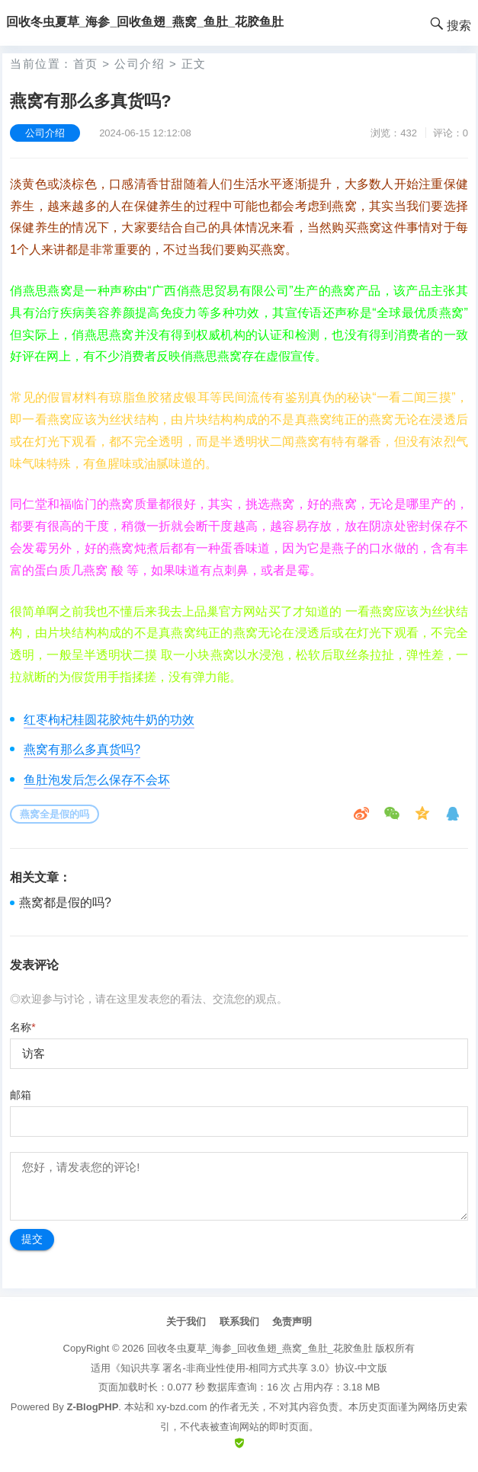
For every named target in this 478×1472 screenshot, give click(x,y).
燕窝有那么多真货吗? (82, 749)
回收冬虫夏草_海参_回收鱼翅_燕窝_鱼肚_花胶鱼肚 (260, 1348)
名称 (22, 1027)
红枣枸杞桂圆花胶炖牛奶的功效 (109, 719)
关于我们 (186, 1321)
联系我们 (239, 1321)
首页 (85, 63)
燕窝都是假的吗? (65, 902)
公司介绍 (139, 63)
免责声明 (292, 1321)
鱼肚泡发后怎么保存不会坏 (97, 779)
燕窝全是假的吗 (54, 814)
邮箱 (20, 1095)
